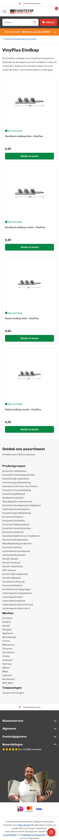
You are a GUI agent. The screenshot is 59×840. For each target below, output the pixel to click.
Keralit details (10, 558)
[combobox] (20, 22)
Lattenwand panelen (13, 555)
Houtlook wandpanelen (15, 539)
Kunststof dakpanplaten (15, 524)
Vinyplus (7, 629)
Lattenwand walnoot (13, 600)
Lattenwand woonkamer (16, 509)
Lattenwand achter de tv (16, 608)
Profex (6, 656)
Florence (7, 648)
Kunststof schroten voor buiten (19, 486)
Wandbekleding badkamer (17, 543)
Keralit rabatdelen (12, 566)
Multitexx (7, 633)
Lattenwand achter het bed (17, 604)
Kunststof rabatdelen (14, 471)
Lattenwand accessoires (16, 551)
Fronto (6, 641)
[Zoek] (35, 22)
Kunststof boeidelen (13, 520)
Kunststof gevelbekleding (16, 513)
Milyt (5, 671)
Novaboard (8, 679)
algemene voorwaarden (33, 835)
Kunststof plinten (12, 547)
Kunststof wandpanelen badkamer (21, 505)
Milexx (6, 667)
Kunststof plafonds (13, 532)
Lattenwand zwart (12, 597)
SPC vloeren (9, 570)
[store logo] (22, 11)
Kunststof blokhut (12, 585)
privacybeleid (9, 835)
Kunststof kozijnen (12, 516)
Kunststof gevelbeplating (16, 482)
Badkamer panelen (13, 497)
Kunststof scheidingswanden (18, 474)
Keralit (6, 625)
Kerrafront (8, 652)
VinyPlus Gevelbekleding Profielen (20, 39)
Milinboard (8, 644)
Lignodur (7, 675)
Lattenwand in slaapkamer (17, 593)
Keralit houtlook (11, 562)
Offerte (48, 22)
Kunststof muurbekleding (16, 490)
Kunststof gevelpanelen (15, 478)
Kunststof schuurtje (13, 581)
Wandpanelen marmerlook (17, 501)
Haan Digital (24, 825)
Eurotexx (7, 618)
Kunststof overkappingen (16, 589)
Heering (6, 663)
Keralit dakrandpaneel (15, 574)
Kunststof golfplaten (13, 493)
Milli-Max (7, 683)
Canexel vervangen (13, 692)
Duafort (6, 621)
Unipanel (7, 660)
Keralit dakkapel (11, 577)
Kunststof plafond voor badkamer (21, 535)
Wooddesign (9, 637)
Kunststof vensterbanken (16, 528)
